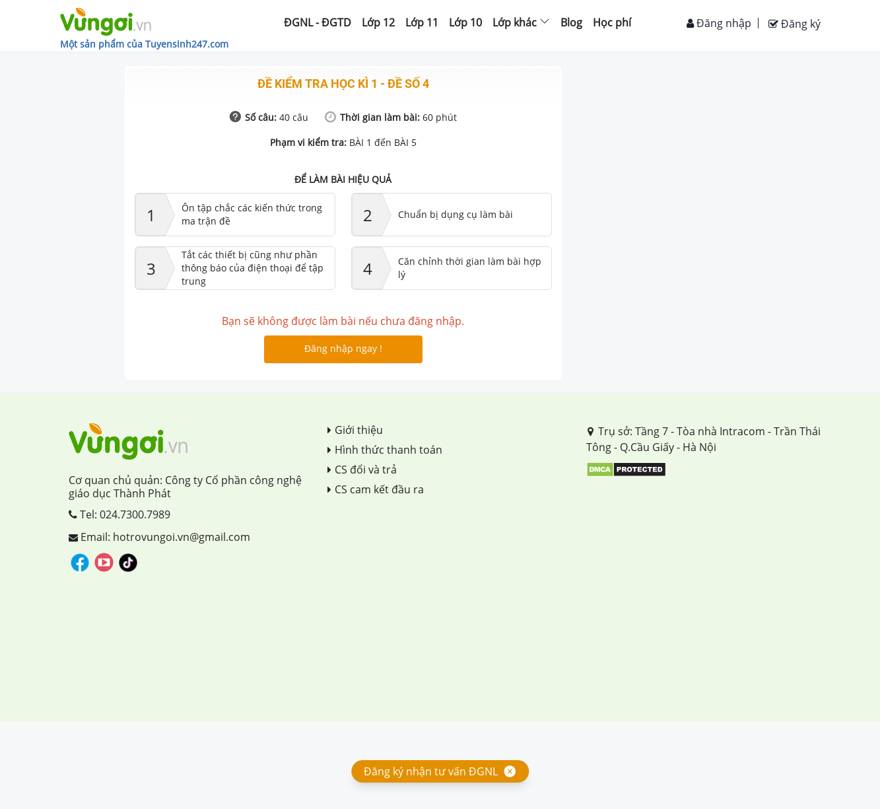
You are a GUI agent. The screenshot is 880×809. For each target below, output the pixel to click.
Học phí (612, 22)
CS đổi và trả (362, 469)
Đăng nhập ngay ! (343, 348)
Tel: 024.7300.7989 (119, 514)
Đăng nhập (719, 23)
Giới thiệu (355, 430)
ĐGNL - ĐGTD (317, 22)
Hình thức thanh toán (384, 449)
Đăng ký (794, 24)
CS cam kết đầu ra (375, 489)
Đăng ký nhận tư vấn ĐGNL (431, 771)
